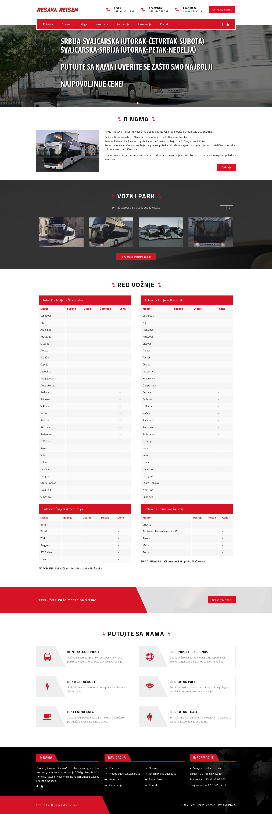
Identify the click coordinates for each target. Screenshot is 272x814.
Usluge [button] (83, 24)
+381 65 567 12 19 (210, 773)
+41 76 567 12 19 (215, 785)
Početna (48, 24)
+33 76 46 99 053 (215, 779)
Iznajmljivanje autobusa (162, 773)
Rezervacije (144, 24)
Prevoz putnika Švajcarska (124, 773)
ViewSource (72, 805)
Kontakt (165, 24)
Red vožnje (123, 24)
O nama (66, 24)
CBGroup (55, 805)
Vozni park (102, 24)
